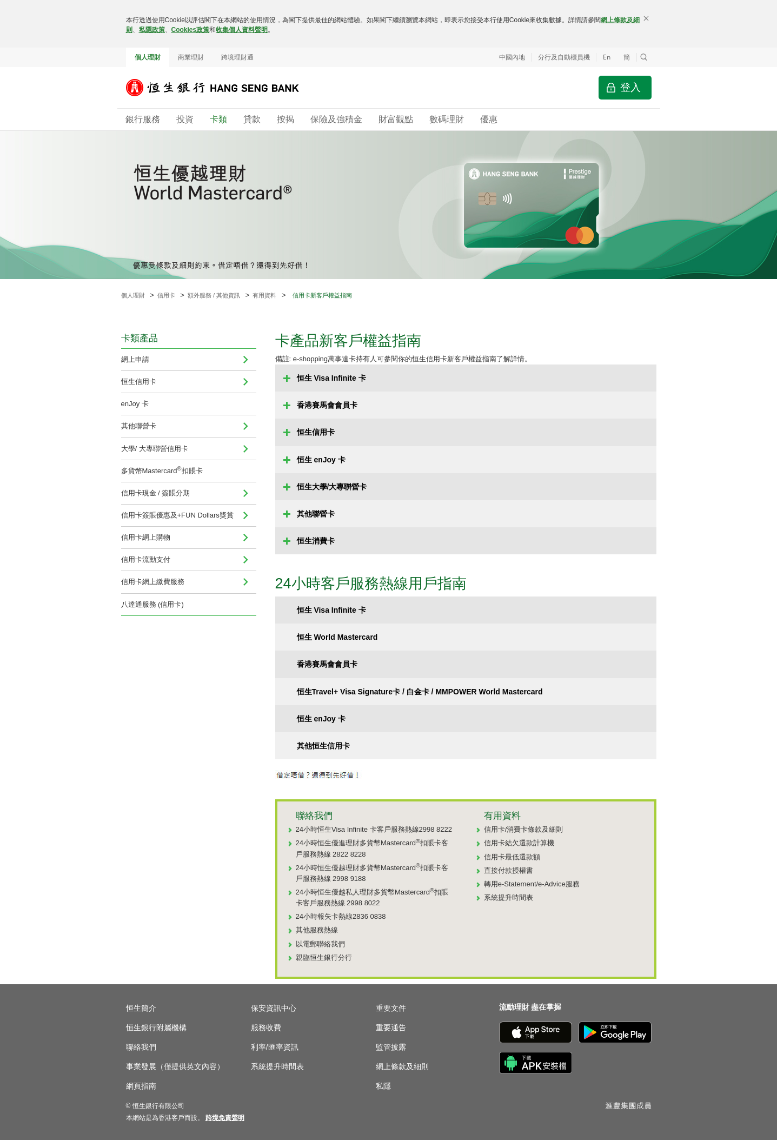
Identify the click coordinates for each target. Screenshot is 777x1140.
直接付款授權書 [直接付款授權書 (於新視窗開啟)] (508, 870)
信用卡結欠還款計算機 (519, 843)
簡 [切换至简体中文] (626, 57)
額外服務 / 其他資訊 (214, 295)
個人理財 (148, 57)
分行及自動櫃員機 (564, 57)
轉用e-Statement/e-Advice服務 (532, 884)
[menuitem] (245, 359)
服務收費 (266, 1027)
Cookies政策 (190, 30)
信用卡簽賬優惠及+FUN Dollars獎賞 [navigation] (177, 515)
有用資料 (264, 295)
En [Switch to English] (606, 57)
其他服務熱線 (317, 930)
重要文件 (391, 1008)
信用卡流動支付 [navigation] (145, 559)
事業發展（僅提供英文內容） (175, 1066)
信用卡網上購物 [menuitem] (145, 537)
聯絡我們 (141, 1047)
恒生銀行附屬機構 (156, 1027)
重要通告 (391, 1027)
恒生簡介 (141, 1008)
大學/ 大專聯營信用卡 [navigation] (154, 449)
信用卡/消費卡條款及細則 (523, 829)
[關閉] (646, 18)
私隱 (383, 1086)
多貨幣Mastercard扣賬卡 (162, 469)
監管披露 (391, 1047)
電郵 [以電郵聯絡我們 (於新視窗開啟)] (310, 944)
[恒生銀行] (220, 87)
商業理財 (191, 57)
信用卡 (166, 295)
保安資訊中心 (273, 1008)
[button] (644, 57)
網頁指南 (141, 1086)
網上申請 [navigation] (135, 359)
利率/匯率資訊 (274, 1047)
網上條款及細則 (402, 1066)
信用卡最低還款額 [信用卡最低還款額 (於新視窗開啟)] (512, 857)
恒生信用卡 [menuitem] (138, 381)
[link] (224, 1118)
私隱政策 (152, 30)
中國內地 (512, 57)
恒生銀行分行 (331, 957)
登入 (630, 87)
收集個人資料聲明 (242, 30)
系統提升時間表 (277, 1066)
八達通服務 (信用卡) (152, 604)
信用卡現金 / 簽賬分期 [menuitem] (155, 493)
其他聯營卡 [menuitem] (138, 426)
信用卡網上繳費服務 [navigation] (152, 582)
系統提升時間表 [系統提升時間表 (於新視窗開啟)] (508, 897)
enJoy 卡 (135, 404)
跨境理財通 (237, 57)
